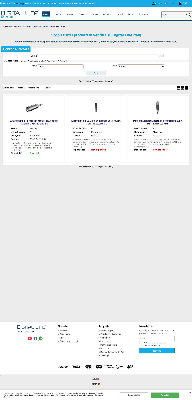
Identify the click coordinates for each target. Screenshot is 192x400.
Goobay (34, 129)
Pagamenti (105, 341)
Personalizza (134, 395)
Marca (34, 66)
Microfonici (64, 61)
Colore (114, 66)
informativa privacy (152, 345)
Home (45, 14)
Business (82, 14)
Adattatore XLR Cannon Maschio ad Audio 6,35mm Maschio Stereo (34, 122)
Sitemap (104, 356)
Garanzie (104, 348)
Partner (95, 14)
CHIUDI (190, 393)
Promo (131, 14)
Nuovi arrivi (143, 14)
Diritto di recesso (108, 345)
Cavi (26, 61)
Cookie (6, 397)
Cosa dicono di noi (69, 341)
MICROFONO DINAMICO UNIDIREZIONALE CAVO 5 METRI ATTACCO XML (157, 122)
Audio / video (52, 61)
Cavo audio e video (37, 61)
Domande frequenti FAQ (112, 352)
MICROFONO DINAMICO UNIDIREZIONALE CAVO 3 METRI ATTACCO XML (96, 122)
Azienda (70, 14)
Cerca (33, 56)
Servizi (120, 14)
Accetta (165, 395)
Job (62, 338)
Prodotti (57, 14)
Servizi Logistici (107, 331)
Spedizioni (105, 338)
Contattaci (107, 14)
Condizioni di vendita (110, 334)
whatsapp (20, 3)
